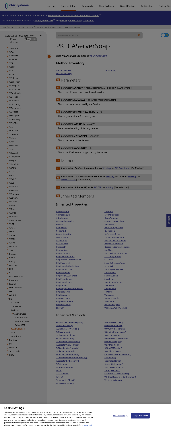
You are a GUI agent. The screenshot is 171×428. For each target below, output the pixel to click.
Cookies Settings (120, 418)
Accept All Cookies (140, 418)
